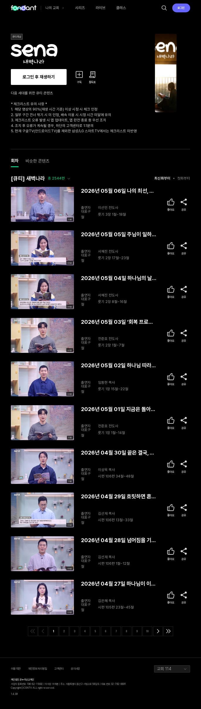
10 (147, 631)
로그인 (181, 7)
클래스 (121, 8)
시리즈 (80, 8)
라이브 (100, 8)
